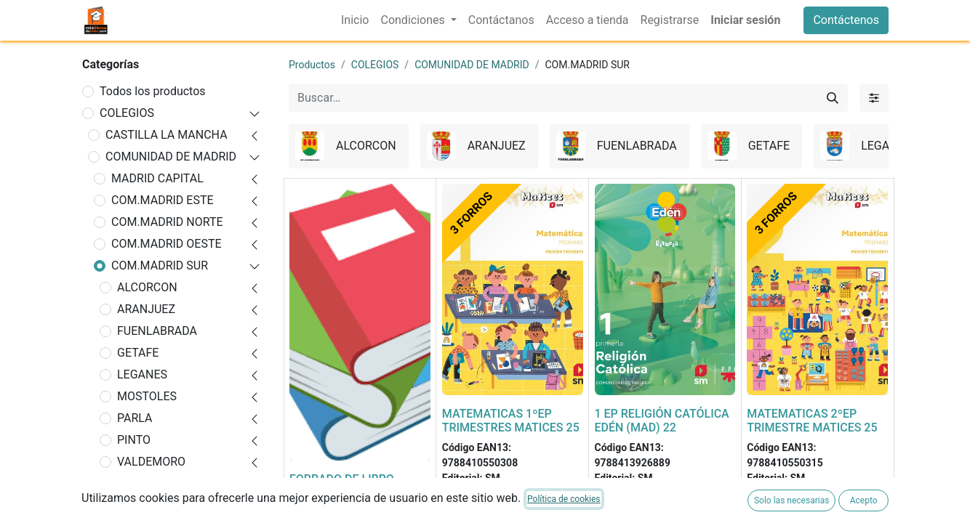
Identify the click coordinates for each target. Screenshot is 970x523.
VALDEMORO (151, 462)
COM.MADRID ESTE (162, 200)
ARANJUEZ (146, 309)
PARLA (135, 418)
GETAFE (138, 353)
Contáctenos (846, 20)
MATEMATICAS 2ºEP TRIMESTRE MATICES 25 (812, 420)
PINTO (134, 440)
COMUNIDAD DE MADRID (170, 156)
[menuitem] (354, 20)
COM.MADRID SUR (159, 265)
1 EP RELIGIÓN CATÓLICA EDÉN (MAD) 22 (662, 420)
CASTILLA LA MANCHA (166, 135)
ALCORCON (147, 287)
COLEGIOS (127, 113)
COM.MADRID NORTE (167, 222)
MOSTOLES (147, 396)
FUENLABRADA (157, 331)
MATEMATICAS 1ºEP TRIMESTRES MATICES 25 (511, 420)
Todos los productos (153, 91)
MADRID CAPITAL (157, 178)
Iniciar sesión (745, 20)
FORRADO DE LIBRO (341, 479)
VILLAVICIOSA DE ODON (163, 492)
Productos (312, 64)
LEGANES (142, 374)
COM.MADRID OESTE (166, 244)
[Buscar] (832, 98)
